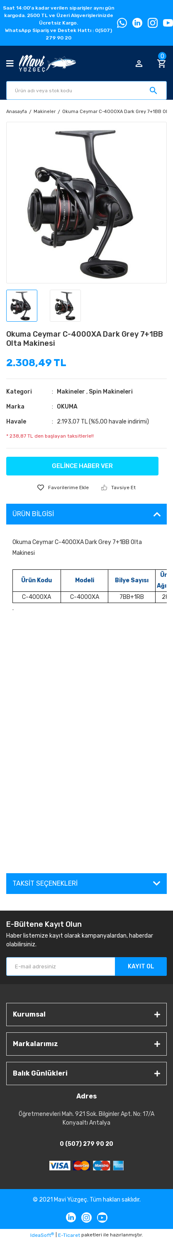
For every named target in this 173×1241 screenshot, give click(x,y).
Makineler (71, 391)
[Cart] (162, 64)
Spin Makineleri (111, 391)
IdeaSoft (42, 1235)
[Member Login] (139, 63)
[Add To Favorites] (63, 487)
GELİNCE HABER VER (82, 466)
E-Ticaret (69, 1235)
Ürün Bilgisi (33, 514)
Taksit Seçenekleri (45, 883)
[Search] (86, 90)
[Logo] (47, 63)
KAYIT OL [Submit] (141, 966)
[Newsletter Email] (86, 966)
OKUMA (67, 406)
